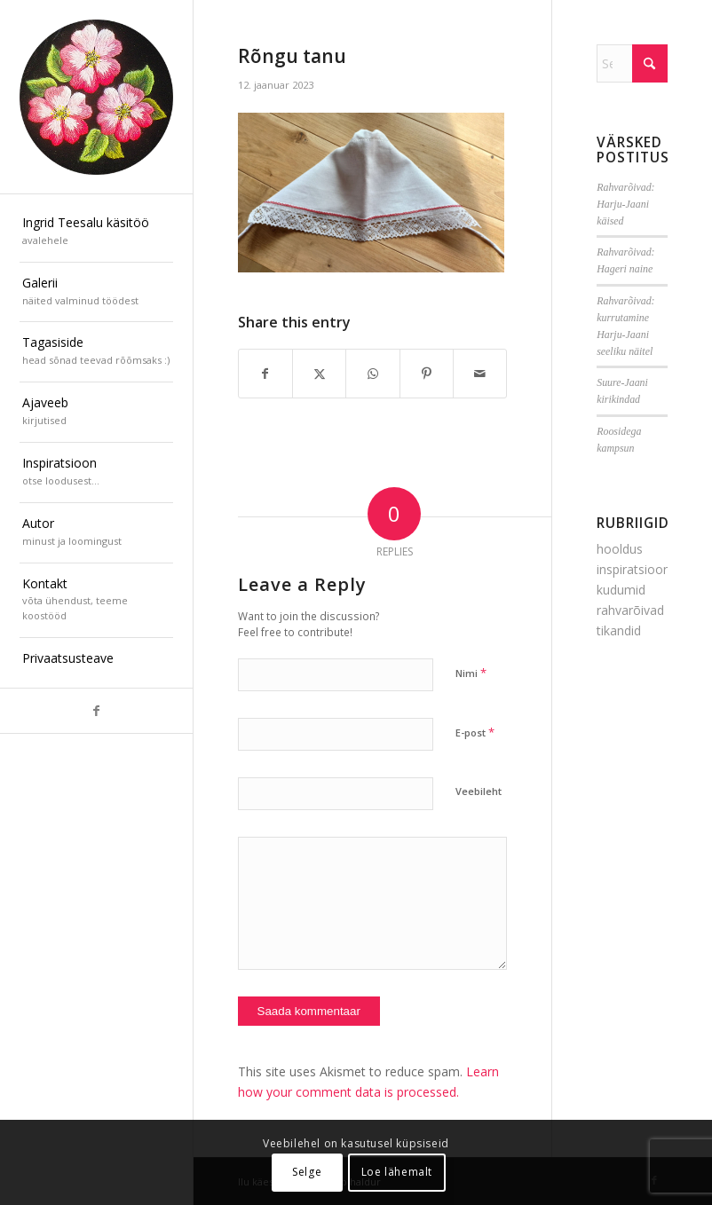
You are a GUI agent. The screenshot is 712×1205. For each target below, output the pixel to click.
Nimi (471, 673)
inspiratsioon (633, 569)
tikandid (619, 630)
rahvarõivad (630, 610)
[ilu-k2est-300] (96, 97)
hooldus (620, 548)
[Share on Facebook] (265, 374)
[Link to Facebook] (96, 711)
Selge (306, 1171)
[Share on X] (319, 374)
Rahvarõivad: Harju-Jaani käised (625, 204)
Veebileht (478, 791)
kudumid (621, 589)
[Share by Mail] (480, 374)
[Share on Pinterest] (426, 374)
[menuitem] (96, 232)
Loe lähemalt (396, 1171)
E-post (474, 732)
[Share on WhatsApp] (372, 374)
